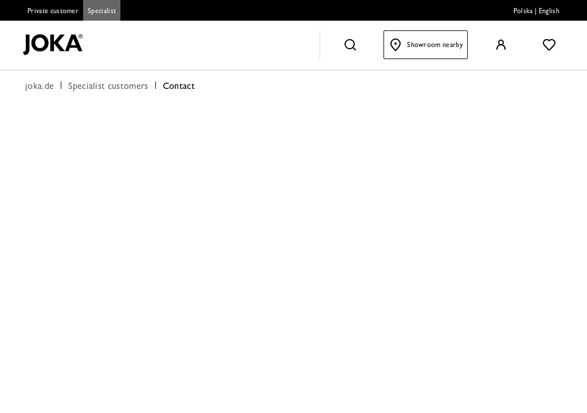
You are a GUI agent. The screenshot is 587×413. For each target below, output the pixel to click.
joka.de (39, 87)
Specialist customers (108, 87)
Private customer (53, 12)
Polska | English (536, 12)
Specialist (102, 12)
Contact (179, 87)
